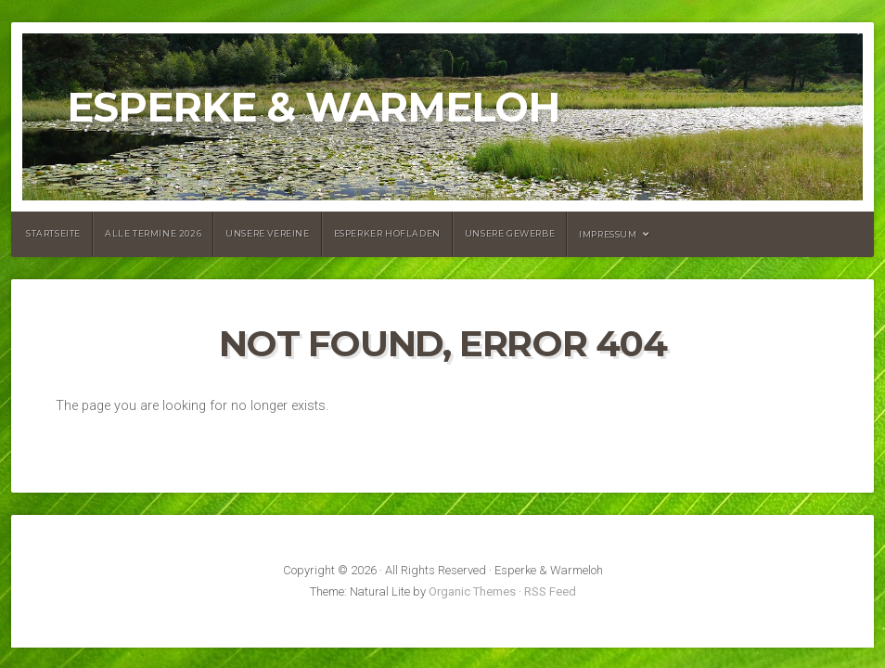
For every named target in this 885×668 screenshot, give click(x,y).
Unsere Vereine (267, 233)
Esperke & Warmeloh (313, 107)
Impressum (607, 234)
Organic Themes (472, 591)
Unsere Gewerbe (510, 233)
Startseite (53, 233)
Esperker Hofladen (387, 233)
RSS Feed (550, 591)
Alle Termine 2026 (153, 233)
